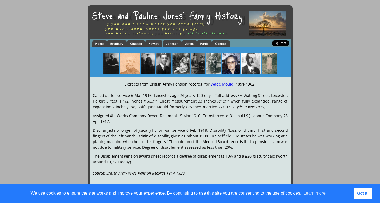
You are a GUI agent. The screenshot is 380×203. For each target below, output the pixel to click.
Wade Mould (222, 84)
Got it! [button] (362, 193)
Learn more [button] (314, 193)
